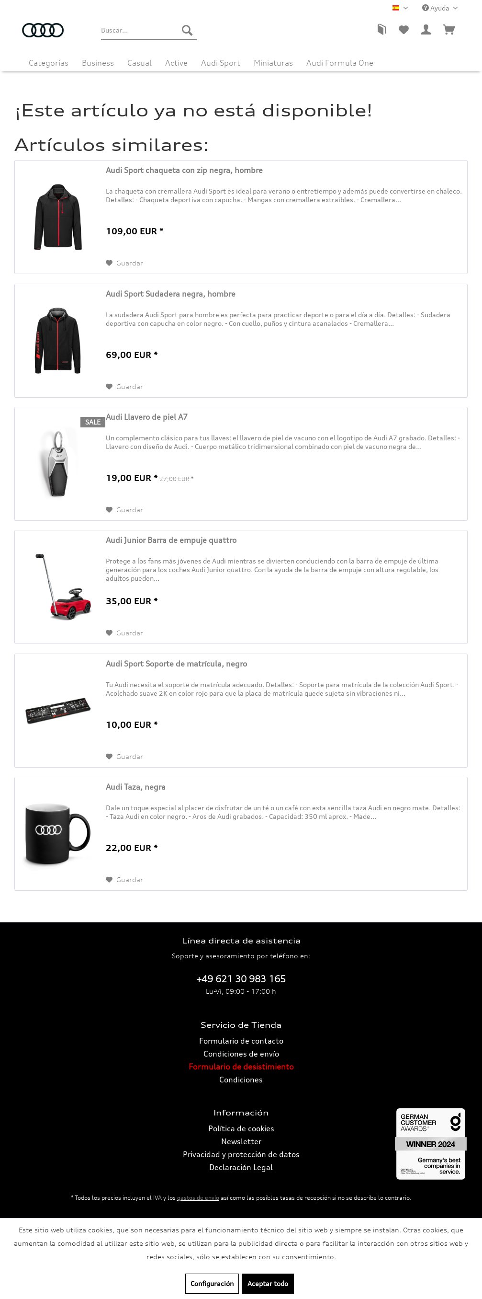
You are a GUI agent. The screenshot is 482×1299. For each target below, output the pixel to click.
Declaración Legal (241, 1167)
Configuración (212, 1283)
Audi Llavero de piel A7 (147, 417)
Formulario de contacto (241, 1041)
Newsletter (241, 1141)
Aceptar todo (267, 1283)
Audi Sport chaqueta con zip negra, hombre (184, 170)
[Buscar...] (149, 30)
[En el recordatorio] (124, 263)
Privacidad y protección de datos (241, 1154)
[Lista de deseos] (403, 30)
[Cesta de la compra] (449, 30)
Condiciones (241, 1079)
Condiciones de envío (241, 1053)
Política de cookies (241, 1128)
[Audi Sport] (220, 60)
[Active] (176, 60)
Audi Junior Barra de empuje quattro (171, 540)
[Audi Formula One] (340, 60)
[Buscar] (187, 30)
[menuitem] (149, 30)
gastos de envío (198, 1197)
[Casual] (139, 60)
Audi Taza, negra (136, 787)
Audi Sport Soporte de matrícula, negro (176, 663)
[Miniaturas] (273, 60)
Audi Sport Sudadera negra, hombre (170, 294)
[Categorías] (48, 60)
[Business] (98, 60)
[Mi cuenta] (426, 30)
